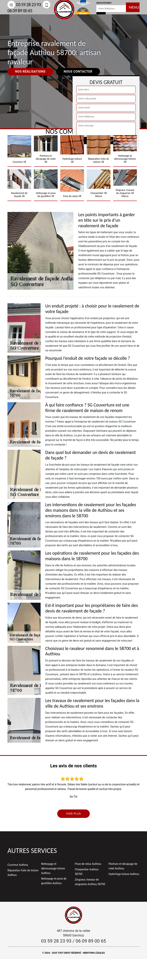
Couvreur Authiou (17, 864)
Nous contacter (78, 71)
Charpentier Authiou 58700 (87, 872)
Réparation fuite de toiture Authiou (22, 872)
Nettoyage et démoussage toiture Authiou (53, 868)
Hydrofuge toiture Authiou (124, 874)
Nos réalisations (30, 71)
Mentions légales (94, 953)
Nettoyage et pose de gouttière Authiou (53, 881)
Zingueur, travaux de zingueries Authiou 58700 (90, 882)
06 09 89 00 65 (91, 941)
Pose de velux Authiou (88, 863)
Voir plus (73, 813)
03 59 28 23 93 (24, 4)
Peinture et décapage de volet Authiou (123, 866)
